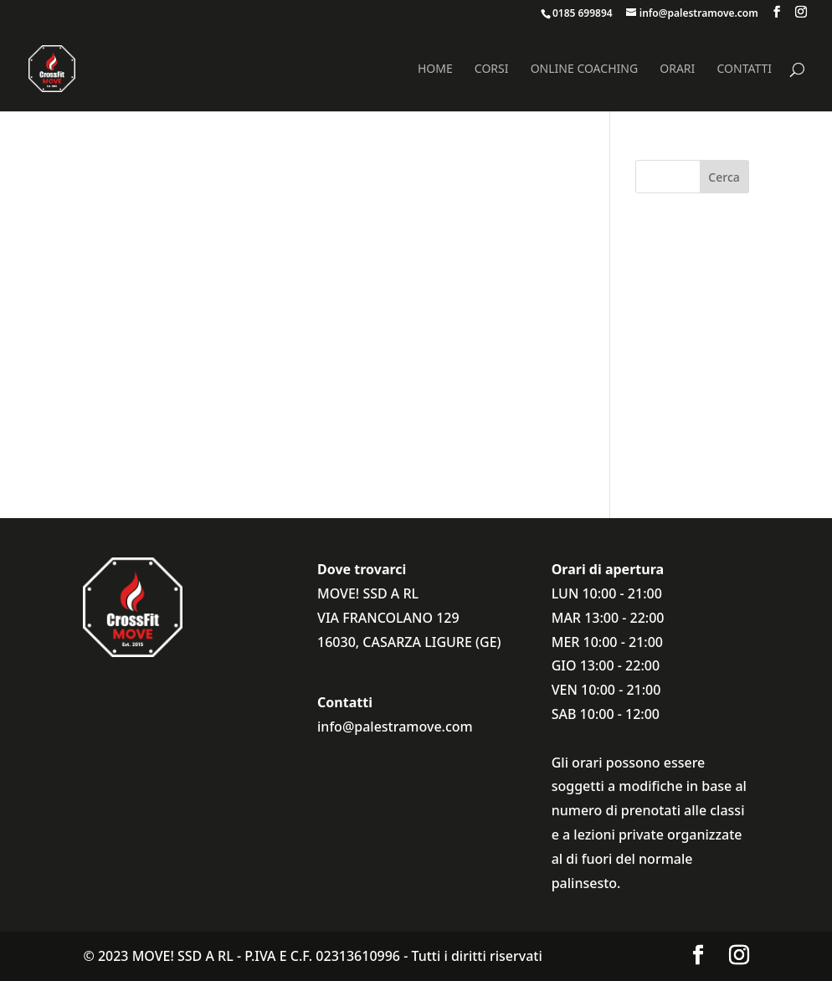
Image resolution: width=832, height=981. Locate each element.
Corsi (492, 69)
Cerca (723, 177)
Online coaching (584, 69)
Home (435, 69)
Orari (677, 69)
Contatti (744, 69)
